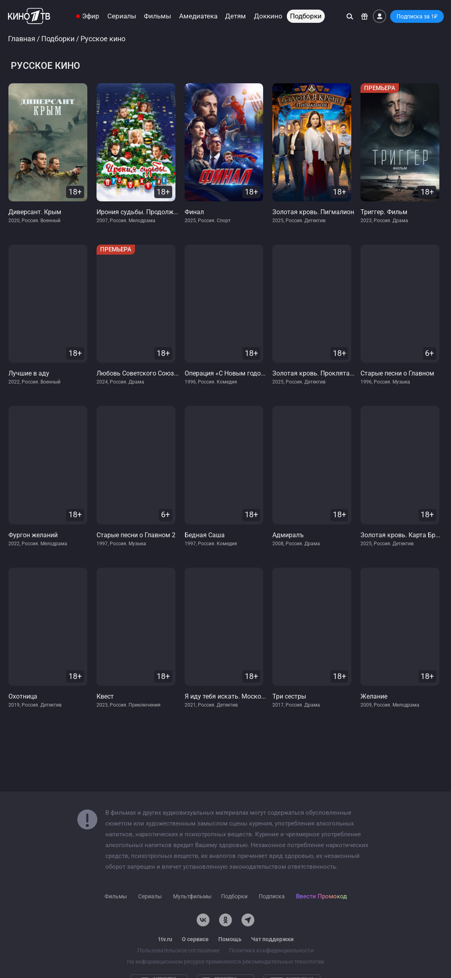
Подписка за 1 (417, 16)
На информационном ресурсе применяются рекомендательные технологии (225, 961)
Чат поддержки (272, 939)
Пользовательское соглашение (178, 950)
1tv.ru (165, 939)
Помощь (230, 939)
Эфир (90, 16)
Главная (21, 38)
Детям (235, 16)
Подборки (306, 16)
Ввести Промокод (321, 896)
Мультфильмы (192, 896)
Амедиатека (198, 16)
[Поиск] (349, 16)
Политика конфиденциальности (271, 950)
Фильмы (157, 16)
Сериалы (121, 16)
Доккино (268, 16)
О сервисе (195, 939)
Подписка (272, 896)
